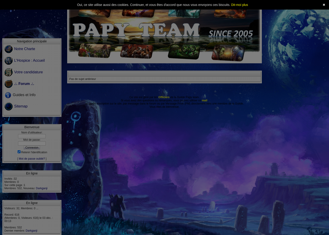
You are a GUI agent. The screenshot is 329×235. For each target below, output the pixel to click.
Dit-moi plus (239, 5)
